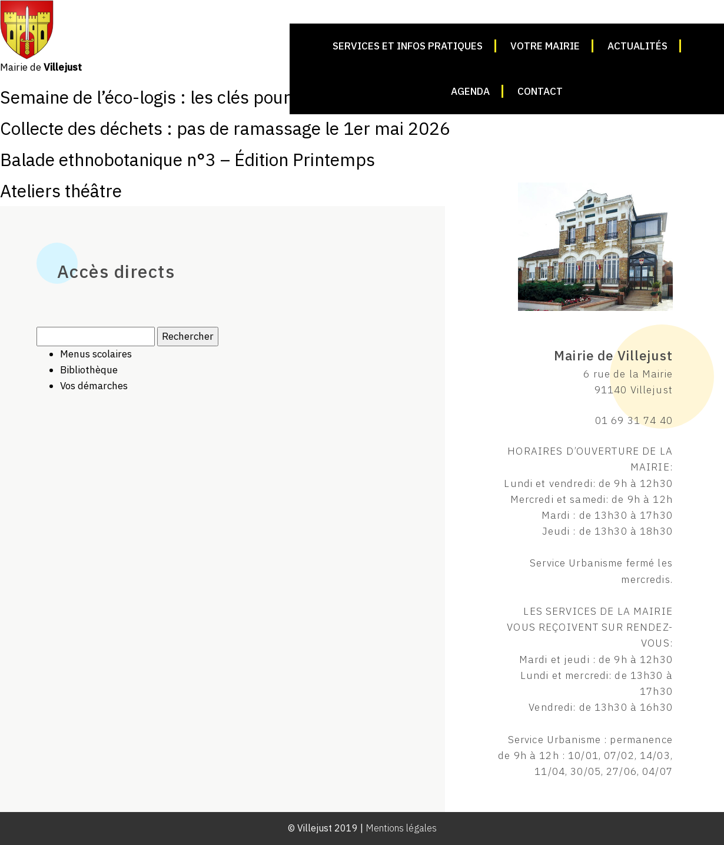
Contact (540, 91)
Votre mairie (545, 45)
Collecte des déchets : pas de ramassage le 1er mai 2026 (225, 128)
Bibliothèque (89, 369)
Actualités (637, 45)
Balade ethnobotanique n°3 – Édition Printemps (187, 159)
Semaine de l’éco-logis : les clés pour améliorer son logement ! (245, 96)
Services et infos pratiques (408, 45)
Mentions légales (401, 828)
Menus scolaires (96, 353)
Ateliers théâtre (61, 190)
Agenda (470, 91)
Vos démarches (94, 385)
